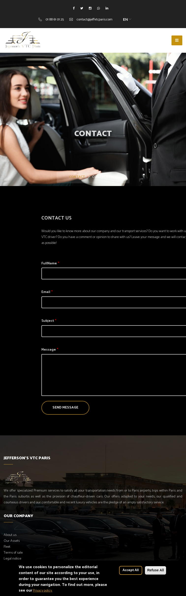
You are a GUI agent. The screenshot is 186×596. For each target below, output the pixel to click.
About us (10, 535)
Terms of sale (13, 553)
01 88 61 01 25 (55, 19)
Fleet (7, 547)
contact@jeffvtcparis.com (94, 19)
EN (125, 19)
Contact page (104, 188)
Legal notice (12, 559)
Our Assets (12, 541)
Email (83, 292)
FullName (86, 263)
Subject (85, 321)
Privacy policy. (42, 593)
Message (86, 350)
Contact (77, 188)
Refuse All (155, 572)
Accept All (131, 572)
